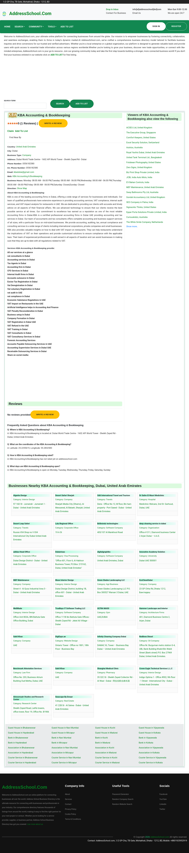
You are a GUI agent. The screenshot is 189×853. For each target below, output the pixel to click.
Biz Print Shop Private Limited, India (142, 172)
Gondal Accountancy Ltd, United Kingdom (145, 197)
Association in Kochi (104, 747)
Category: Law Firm (21, 672)
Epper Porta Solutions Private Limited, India (146, 212)
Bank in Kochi (101, 737)
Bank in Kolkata (146, 742)
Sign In (156, 26)
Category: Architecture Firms (151, 612)
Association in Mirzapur (63, 752)
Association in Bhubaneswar (21, 747)
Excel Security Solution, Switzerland (142, 142)
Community (35, 26)
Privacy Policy (70, 809)
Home (7, 26)
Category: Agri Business (107, 584)
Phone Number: (14, 163)
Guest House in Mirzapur (63, 732)
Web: (9, 176)
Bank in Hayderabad (17, 742)
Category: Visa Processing (66, 556)
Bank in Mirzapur (59, 742)
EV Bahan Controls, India (137, 182)
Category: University (148, 556)
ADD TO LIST (57, 55)
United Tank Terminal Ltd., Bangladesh (144, 157)
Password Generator (120, 794)
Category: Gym (103, 612)
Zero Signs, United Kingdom (139, 167)
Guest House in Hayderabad (21, 732)
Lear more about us (35, 824)
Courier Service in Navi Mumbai (66, 757)
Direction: (12, 188)
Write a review (53, 123)
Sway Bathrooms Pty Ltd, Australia (142, 192)
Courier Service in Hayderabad (22, 762)
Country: (11, 147)
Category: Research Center (24, 703)
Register (176, 26)
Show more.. (132, 226)
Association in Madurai (106, 752)
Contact (68, 804)
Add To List (67, 26)
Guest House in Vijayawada (151, 728)
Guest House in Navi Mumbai (65, 728)
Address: (11, 159)
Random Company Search (122, 799)
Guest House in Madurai (106, 732)
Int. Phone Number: (16, 168)
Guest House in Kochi (105, 728)
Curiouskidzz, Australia (137, 217)
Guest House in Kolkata (150, 732)
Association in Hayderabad (20, 752)
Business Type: (14, 155)
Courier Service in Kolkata (151, 762)
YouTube (163, 799)
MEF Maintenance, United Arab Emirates (145, 187)
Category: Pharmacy (106, 672)
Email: (10, 172)
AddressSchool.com (30, 13)
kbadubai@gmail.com (24, 172)
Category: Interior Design (24, 499)
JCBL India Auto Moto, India (139, 177)
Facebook (163, 794)
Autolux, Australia (134, 147)
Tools (51, 26)
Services (68, 799)
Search (19, 26)
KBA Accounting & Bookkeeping (27, 176)
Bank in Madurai (102, 742)
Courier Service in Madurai (107, 762)
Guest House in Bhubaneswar (21, 728)
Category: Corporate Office (66, 528)
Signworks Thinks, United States (141, 207)
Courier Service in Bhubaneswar (23, 757)
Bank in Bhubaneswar (18, 737)
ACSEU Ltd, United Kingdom (139, 127)
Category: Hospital (147, 499)
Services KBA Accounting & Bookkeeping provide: (31, 248)
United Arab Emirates (26, 146)
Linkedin (162, 804)
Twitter (162, 809)
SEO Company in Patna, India (139, 202)
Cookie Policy (70, 814)
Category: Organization (149, 528)
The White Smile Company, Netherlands (144, 222)
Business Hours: (15, 180)
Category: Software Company (110, 528)
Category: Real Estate (64, 701)
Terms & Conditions (73, 819)
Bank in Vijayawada (148, 737)
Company (26, 155)
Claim (10, 131)
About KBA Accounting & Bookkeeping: (26, 193)
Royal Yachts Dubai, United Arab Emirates (145, 152)
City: (9, 151)
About (67, 794)
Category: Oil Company (149, 641)
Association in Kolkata (149, 752)
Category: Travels (104, 499)
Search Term (9, 101)
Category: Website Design (66, 641)
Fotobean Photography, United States (143, 162)
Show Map (22, 188)
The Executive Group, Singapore (141, 132)
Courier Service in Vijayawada (152, 757)
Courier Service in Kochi (106, 757)
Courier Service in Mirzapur (64, 762)
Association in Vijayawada (151, 747)
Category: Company (63, 499)
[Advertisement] (94, 80)
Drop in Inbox (112, 9)
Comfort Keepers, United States (141, 137)
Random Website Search (122, 804)
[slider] (12, 123)
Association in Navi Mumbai (65, 747)
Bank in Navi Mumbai (61, 737)
